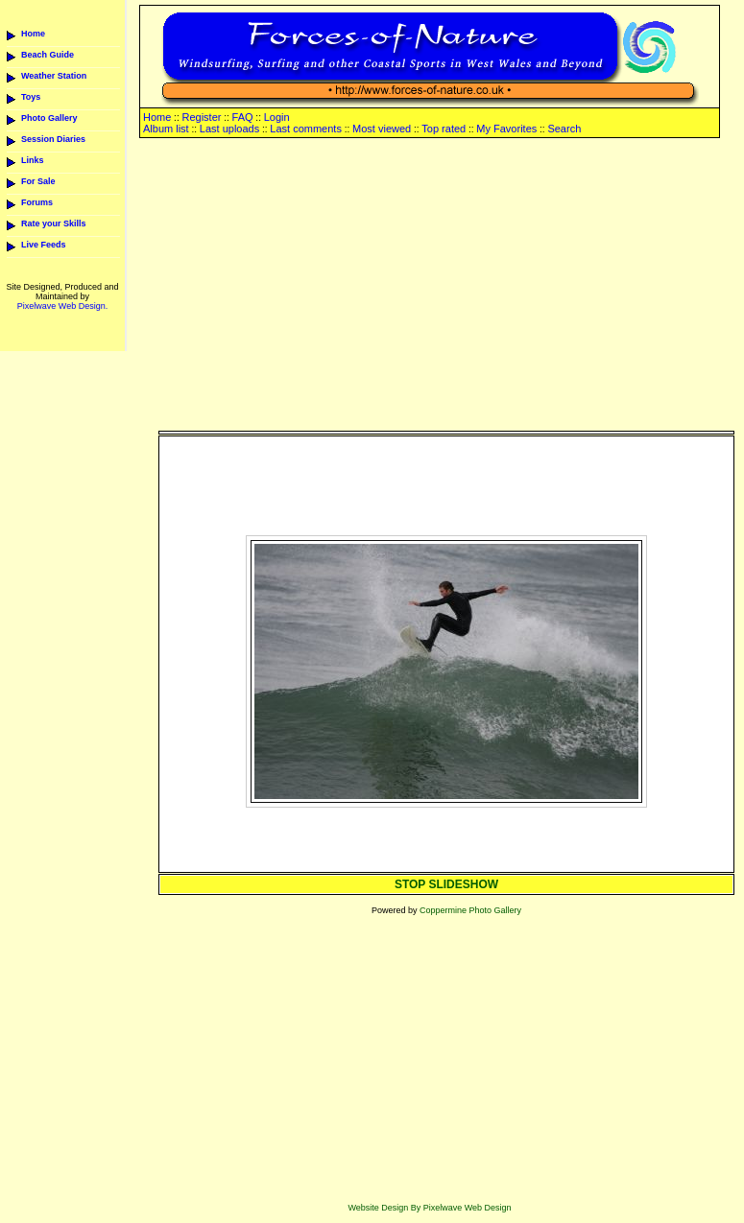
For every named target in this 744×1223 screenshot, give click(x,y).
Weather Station (53, 76)
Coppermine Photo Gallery (470, 910)
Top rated (443, 128)
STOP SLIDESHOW (446, 884)
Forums (37, 202)
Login (277, 117)
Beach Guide (47, 54)
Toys (30, 97)
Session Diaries (53, 139)
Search (564, 128)
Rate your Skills (53, 223)
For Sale (38, 181)
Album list (166, 128)
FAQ (242, 117)
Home (33, 33)
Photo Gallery (49, 118)
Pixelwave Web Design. (62, 306)
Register (201, 117)
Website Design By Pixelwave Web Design (429, 1207)
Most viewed (381, 128)
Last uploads (229, 128)
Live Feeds (43, 244)
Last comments (306, 128)
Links (32, 160)
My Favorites (506, 128)
